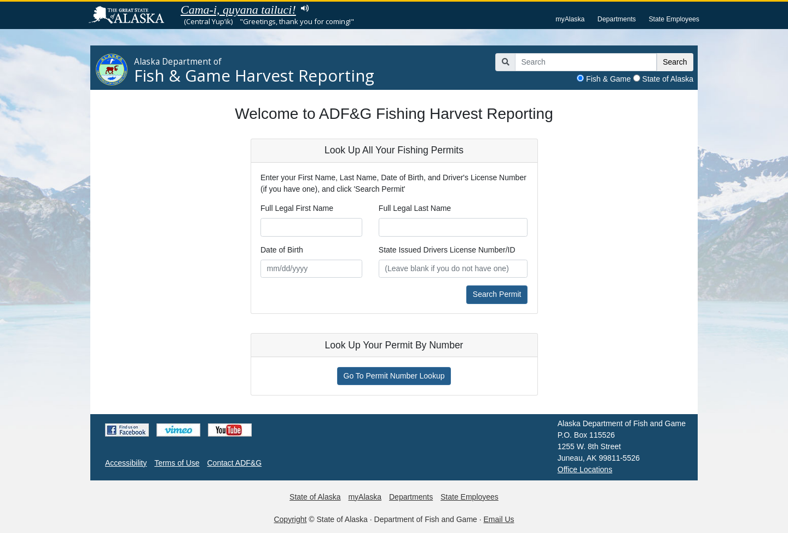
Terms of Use (176, 463)
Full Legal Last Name (415, 208)
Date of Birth (281, 249)
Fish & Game (608, 78)
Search (675, 62)
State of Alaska (667, 78)
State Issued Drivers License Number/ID (447, 249)
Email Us (499, 519)
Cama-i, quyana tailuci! (238, 9)
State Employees (673, 19)
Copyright (290, 519)
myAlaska (569, 19)
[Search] (586, 62)
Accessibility (126, 463)
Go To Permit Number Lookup (394, 375)
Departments (617, 19)
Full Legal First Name (296, 208)
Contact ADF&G (234, 463)
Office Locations (585, 469)
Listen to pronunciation (305, 8)
